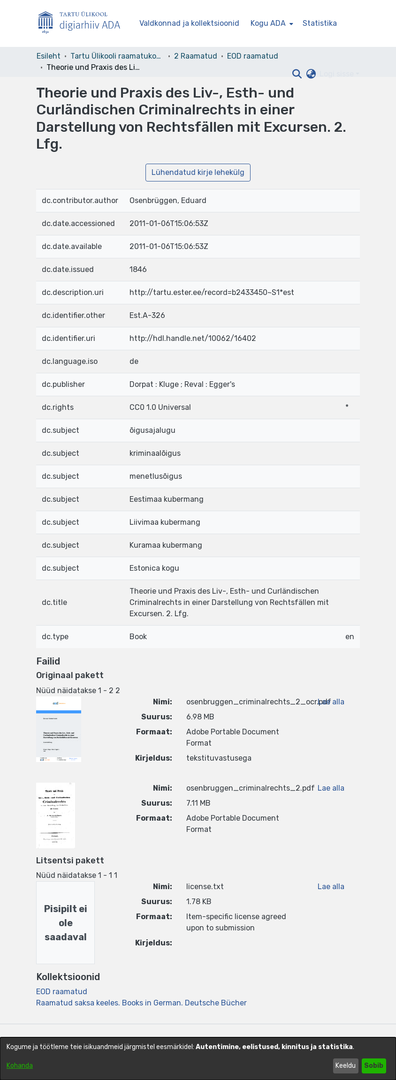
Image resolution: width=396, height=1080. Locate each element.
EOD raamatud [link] (252, 56)
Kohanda (20, 1066)
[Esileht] (83, 24)
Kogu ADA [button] (268, 23)
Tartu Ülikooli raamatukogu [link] (117, 56)
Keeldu (345, 1066)
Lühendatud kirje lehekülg (198, 172)
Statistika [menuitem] (320, 23)
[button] (297, 74)
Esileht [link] (49, 56)
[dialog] (198, 1058)
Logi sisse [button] (338, 73)
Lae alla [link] (331, 701)
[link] (61, 991)
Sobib (373, 1066)
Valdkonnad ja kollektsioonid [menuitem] (189, 23)
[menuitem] (271, 23)
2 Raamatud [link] (195, 56)
